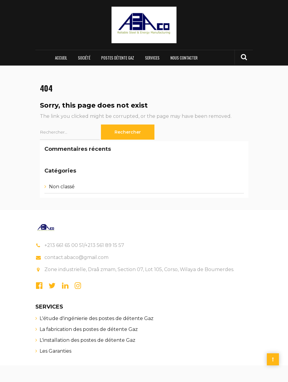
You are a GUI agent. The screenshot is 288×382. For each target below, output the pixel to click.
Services (152, 58)
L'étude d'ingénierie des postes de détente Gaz (97, 318)
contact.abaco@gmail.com (76, 257)
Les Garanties (55, 351)
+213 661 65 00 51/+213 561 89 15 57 (84, 245)
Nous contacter (184, 58)
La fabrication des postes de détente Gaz (89, 329)
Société (84, 58)
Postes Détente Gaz (117, 58)
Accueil (61, 58)
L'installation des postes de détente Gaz (87, 340)
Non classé (62, 186)
